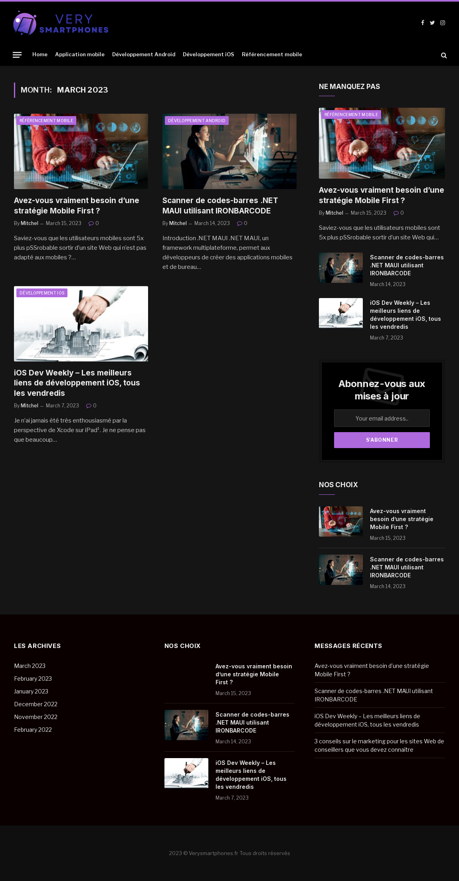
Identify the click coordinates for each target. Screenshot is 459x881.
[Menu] (17, 54)
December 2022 (35, 704)
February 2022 (33, 729)
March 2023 (30, 665)
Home (39, 54)
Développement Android (143, 54)
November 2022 (35, 716)
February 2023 (33, 678)
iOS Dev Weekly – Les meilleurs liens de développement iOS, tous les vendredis (77, 383)
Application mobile (80, 54)
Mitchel (29, 223)
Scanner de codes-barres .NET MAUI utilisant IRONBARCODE (220, 205)
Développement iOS (208, 54)
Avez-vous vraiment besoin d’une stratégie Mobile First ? (76, 205)
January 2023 (31, 691)
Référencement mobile (272, 54)
